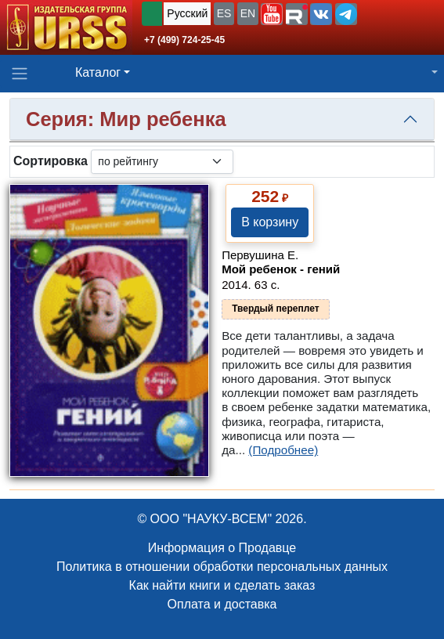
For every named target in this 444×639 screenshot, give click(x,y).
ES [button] (224, 13)
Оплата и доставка (222, 604)
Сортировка (50, 161)
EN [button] (247, 13)
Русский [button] (187, 13)
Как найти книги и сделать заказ (222, 585)
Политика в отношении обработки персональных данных (222, 566)
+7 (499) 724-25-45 (184, 39)
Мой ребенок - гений (281, 269)
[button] (272, 14)
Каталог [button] (98, 72)
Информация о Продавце (222, 547)
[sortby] (162, 162)
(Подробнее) (283, 450)
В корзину (269, 222)
